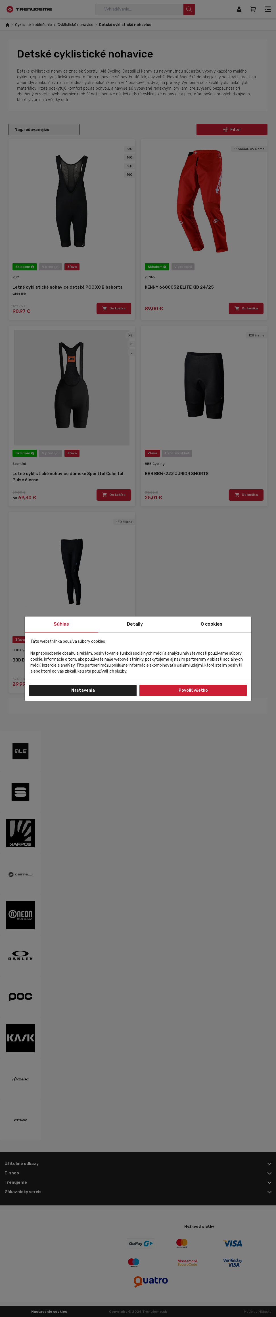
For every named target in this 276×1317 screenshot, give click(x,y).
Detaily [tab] (135, 624)
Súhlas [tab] (61, 624)
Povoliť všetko (193, 690)
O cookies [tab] (211, 624)
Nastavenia (83, 690)
